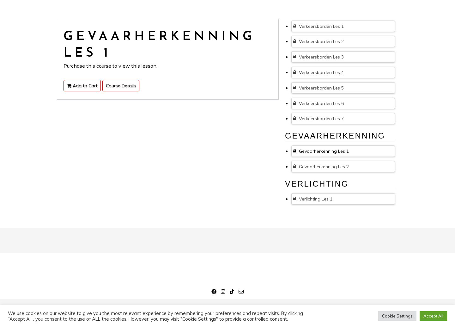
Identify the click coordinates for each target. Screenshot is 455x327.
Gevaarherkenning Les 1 (321, 151)
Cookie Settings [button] (397, 315)
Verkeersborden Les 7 (318, 118)
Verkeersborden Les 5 (318, 88)
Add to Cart (82, 86)
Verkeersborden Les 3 (318, 57)
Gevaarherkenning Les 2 (321, 167)
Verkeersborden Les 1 (318, 26)
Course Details (121, 86)
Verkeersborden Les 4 (318, 72)
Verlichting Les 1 (312, 199)
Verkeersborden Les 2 (318, 41)
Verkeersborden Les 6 (318, 103)
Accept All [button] (433, 315)
